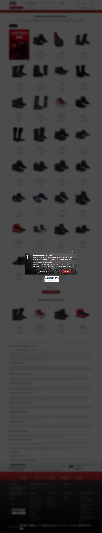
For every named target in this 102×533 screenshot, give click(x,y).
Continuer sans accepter (71, 251)
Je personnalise (44, 271)
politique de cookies (63, 264)
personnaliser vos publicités (61, 266)
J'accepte (66, 271)
